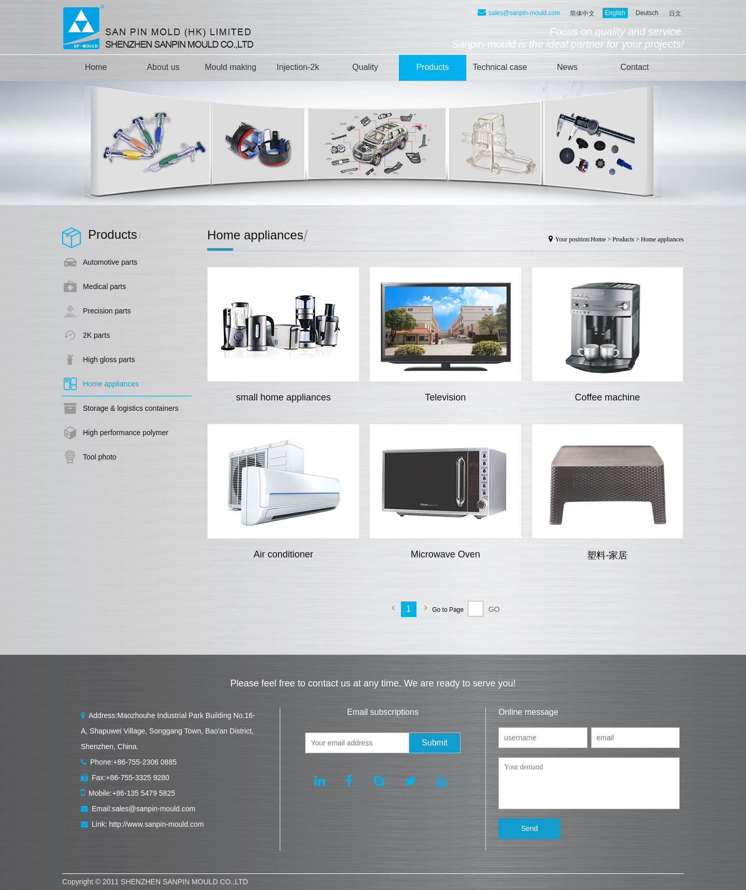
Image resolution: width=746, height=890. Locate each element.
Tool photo (100, 457)
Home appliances (111, 384)
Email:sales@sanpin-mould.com (138, 809)
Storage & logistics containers (130, 408)
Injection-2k (298, 67)
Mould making (230, 67)
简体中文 (582, 13)
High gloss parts (109, 359)
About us (163, 67)
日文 (675, 13)
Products (432, 67)
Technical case (500, 67)
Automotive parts (110, 262)
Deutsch (647, 13)
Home (96, 67)
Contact (634, 67)
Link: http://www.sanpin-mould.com (142, 824)
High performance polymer (125, 432)
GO (494, 609)
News (567, 67)
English (615, 13)
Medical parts (104, 286)
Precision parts (107, 311)
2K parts (96, 335)
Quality (365, 67)
